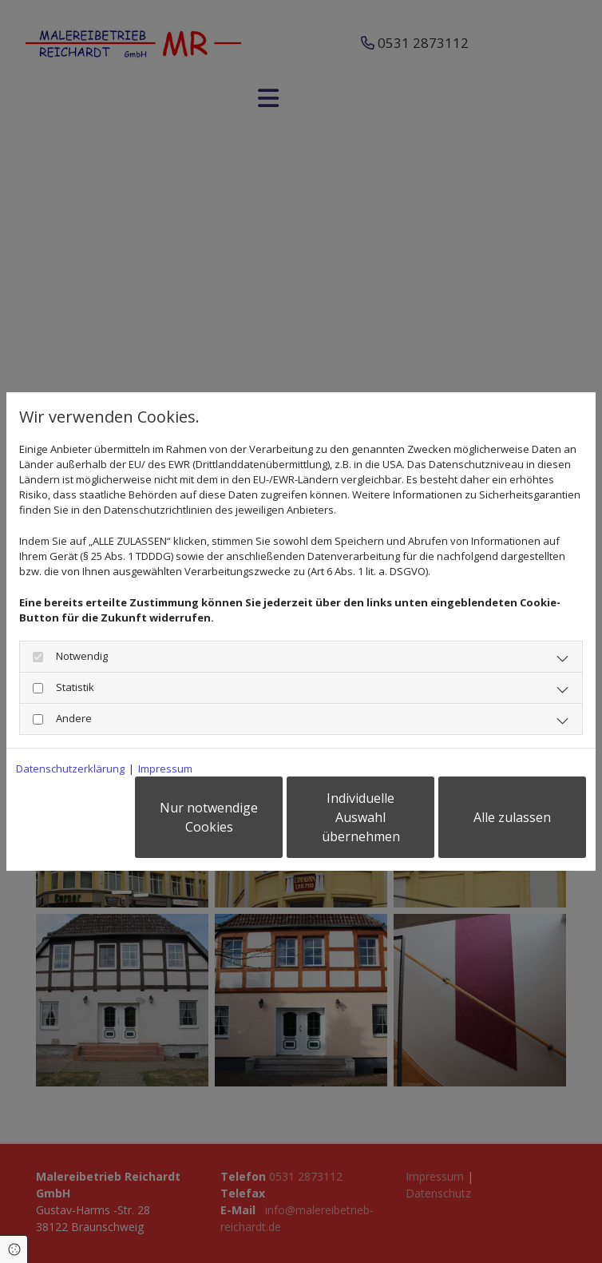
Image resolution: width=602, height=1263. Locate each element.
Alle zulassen (512, 817)
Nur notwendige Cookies (209, 817)
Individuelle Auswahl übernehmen (361, 817)
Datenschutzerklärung (70, 768)
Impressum (165, 768)
